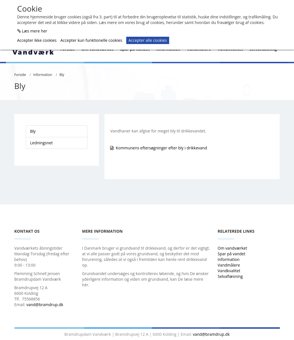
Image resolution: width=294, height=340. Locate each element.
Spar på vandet (231, 253)
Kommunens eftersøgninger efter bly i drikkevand (161, 148)
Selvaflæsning (231, 276)
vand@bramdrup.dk (44, 304)
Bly (62, 74)
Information (42, 74)
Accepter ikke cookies (37, 40)
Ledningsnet (41, 142)
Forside (20, 74)
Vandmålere (229, 265)
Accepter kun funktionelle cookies (91, 40)
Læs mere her (34, 31)
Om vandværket (233, 248)
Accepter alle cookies (148, 40)
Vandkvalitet (229, 270)
